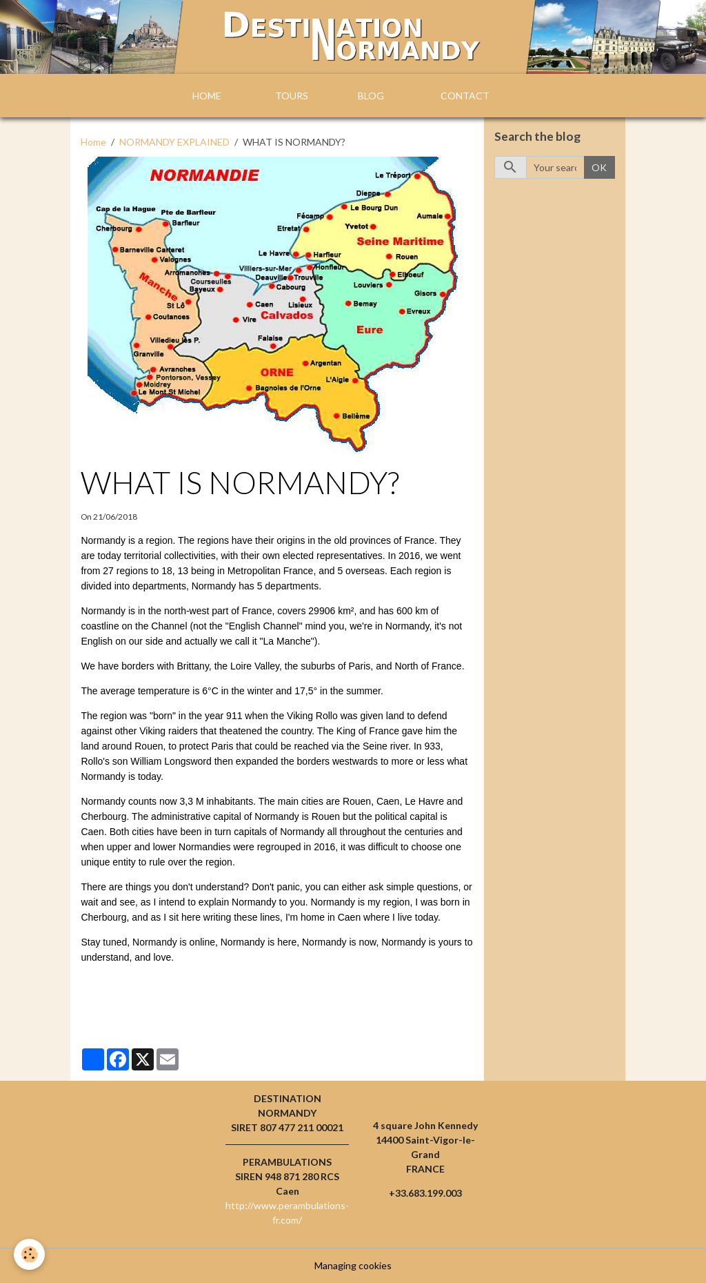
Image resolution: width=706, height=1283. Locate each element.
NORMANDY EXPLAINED (174, 142)
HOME (206, 95)
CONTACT (465, 95)
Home (93, 142)
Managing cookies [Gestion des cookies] (353, 1265)
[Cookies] (29, 1254)
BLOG (371, 95)
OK (599, 167)
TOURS (291, 95)
